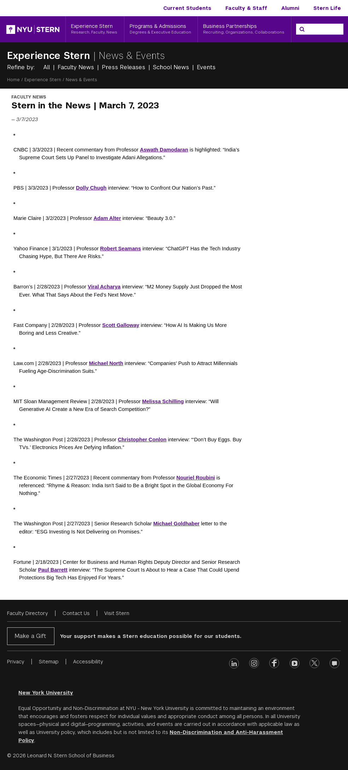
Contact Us (76, 613)
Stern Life (327, 8)
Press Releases (124, 67)
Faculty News (77, 67)
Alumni (290, 8)
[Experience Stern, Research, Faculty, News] (95, 29)
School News (172, 67)
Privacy (15, 661)
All (47, 67)
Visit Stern (116, 613)
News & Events (132, 55)
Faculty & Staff (246, 8)
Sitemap (49, 661)
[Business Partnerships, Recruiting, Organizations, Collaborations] (244, 29)
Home (13, 80)
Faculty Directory (27, 613)
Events (206, 67)
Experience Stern (50, 55)
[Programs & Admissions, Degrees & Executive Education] (161, 29)
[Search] (302, 29)
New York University (45, 693)
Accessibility (88, 661)
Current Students (187, 8)
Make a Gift (30, 636)
